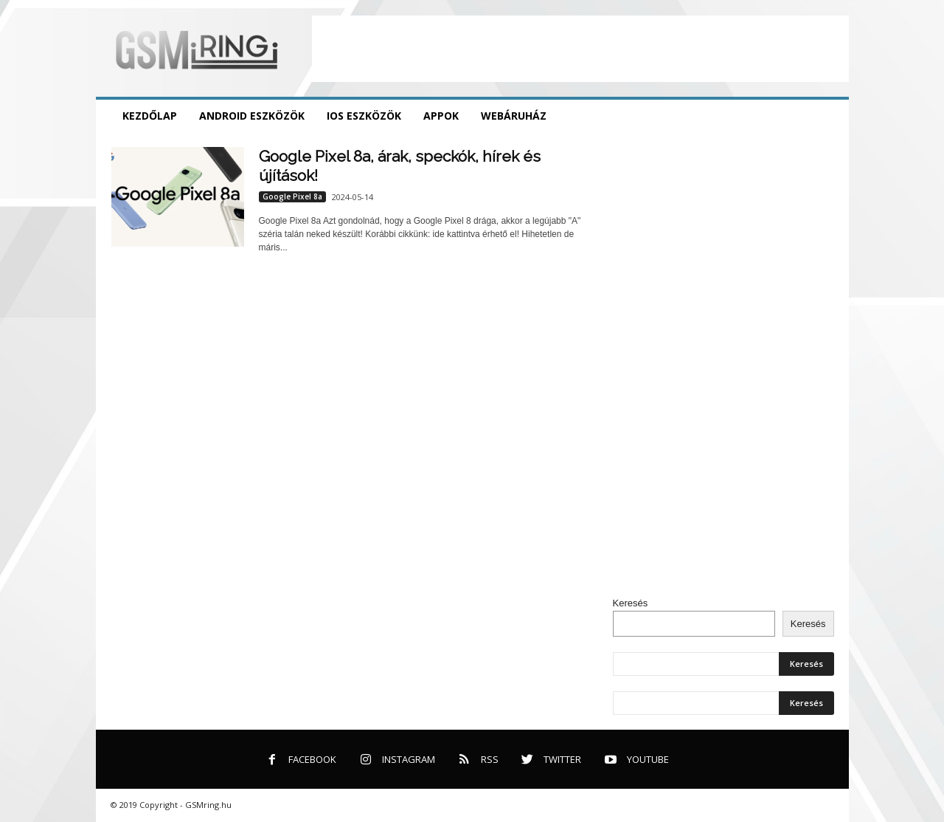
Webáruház (513, 116)
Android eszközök (252, 116)
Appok (441, 116)
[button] (827, 116)
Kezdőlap (149, 116)
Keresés (630, 603)
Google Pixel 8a (292, 196)
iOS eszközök (364, 116)
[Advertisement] (580, 49)
